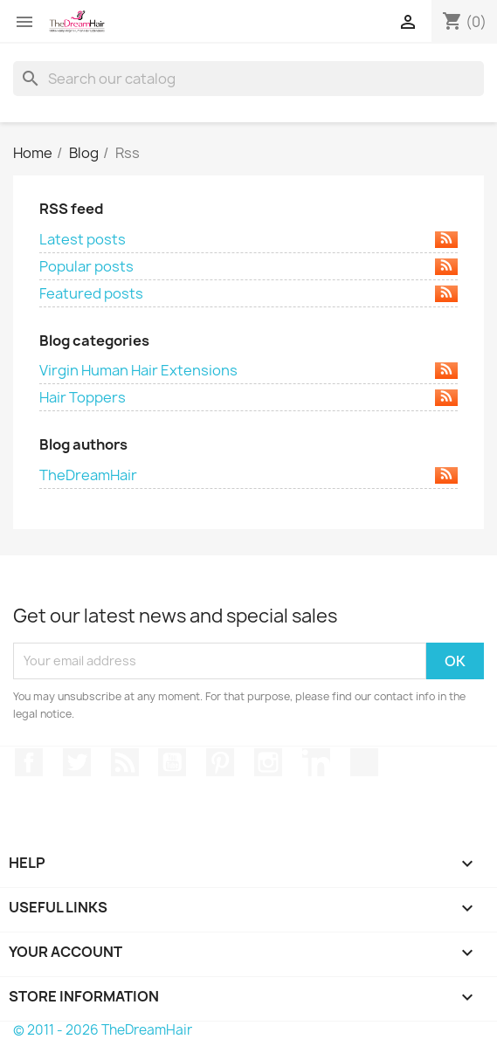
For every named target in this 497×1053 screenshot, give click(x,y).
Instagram (268, 762)
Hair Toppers (248, 397)
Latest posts (248, 239)
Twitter (77, 762)
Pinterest (220, 762)
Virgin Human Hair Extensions (248, 370)
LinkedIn (316, 762)
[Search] (248, 78)
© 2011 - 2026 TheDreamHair (102, 1030)
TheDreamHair (248, 475)
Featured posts (248, 293)
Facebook (29, 762)
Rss (125, 762)
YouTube (172, 762)
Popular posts (248, 266)
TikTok (364, 762)
